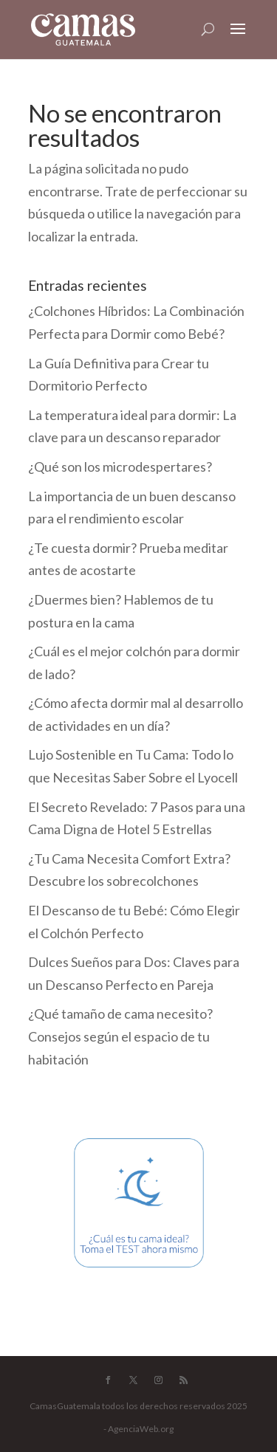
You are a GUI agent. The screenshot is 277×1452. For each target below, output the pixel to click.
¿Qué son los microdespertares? (120, 466)
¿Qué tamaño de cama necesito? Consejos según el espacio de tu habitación (120, 1036)
